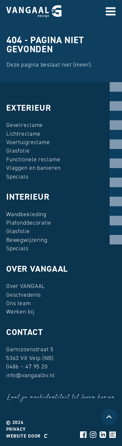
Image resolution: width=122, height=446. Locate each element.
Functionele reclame (33, 159)
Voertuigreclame (28, 142)
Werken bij (20, 312)
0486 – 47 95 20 (27, 366)
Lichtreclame (23, 134)
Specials (17, 176)
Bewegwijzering (26, 240)
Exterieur (28, 108)
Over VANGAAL (37, 269)
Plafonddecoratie (28, 223)
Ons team (18, 303)
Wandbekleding (26, 214)
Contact (24, 332)
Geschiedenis (23, 295)
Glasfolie (18, 151)
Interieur (27, 197)
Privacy (16, 429)
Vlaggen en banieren (33, 168)
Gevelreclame (24, 125)
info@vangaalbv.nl (30, 375)
